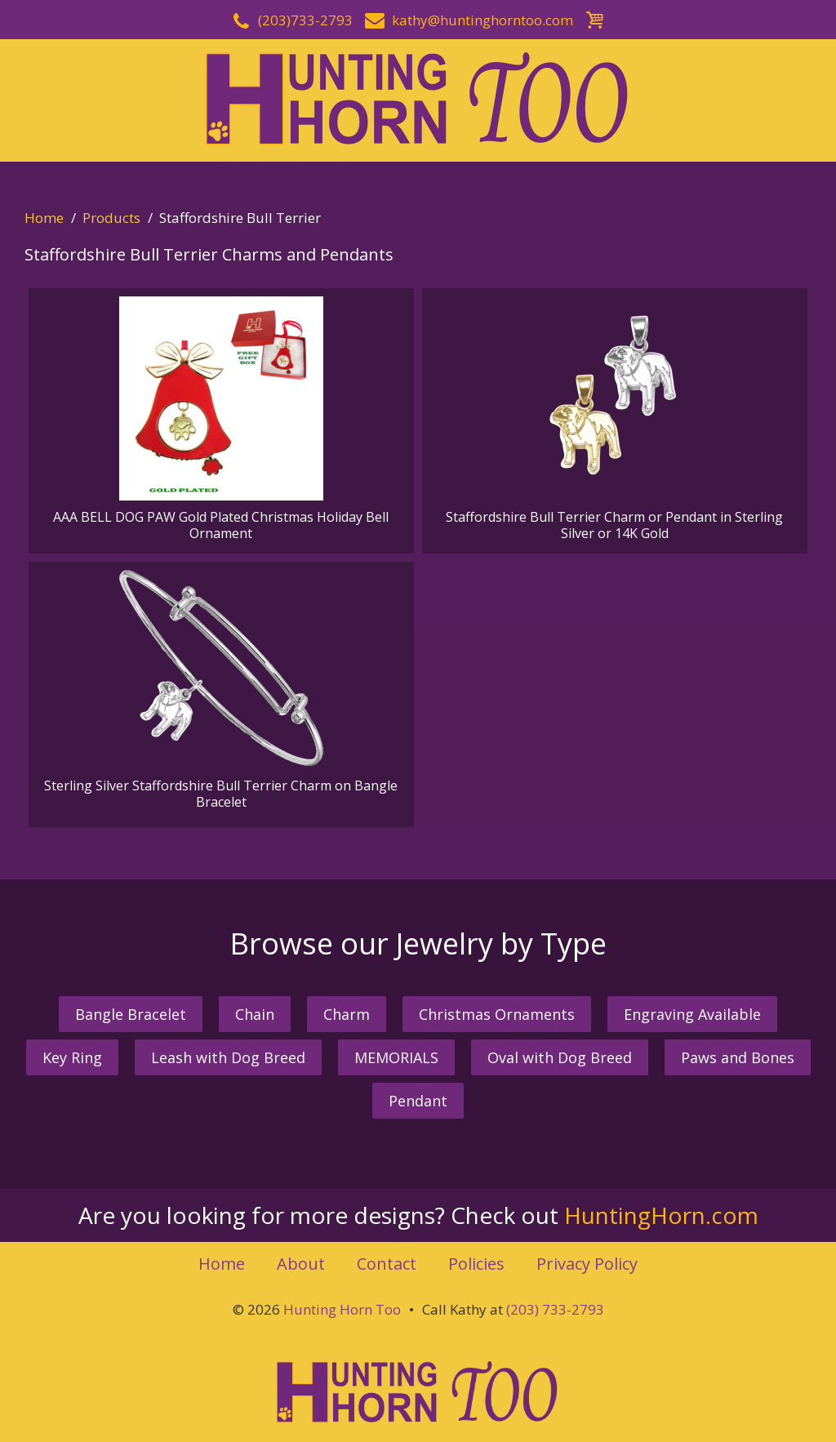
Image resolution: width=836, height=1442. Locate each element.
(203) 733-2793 (555, 1309)
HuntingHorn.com (661, 1215)
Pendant (418, 1100)
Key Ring (72, 1057)
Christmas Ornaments (497, 1014)
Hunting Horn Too (342, 1309)
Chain (254, 1014)
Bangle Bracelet (130, 1014)
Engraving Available (692, 1014)
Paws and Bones (737, 1057)
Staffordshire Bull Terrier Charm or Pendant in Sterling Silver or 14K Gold (614, 419)
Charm (346, 1014)
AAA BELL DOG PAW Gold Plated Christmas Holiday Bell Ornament (221, 419)
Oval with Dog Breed (559, 1057)
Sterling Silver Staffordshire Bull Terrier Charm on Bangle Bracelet (221, 690)
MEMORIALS (396, 1057)
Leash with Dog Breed (228, 1057)
